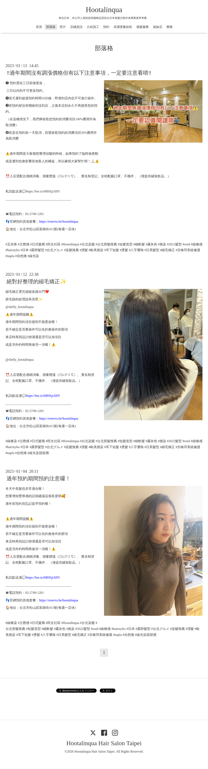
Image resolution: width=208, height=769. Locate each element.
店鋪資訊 (76, 27)
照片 (63, 27)
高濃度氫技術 (123, 27)
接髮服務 (142, 27)
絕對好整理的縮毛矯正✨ (36, 282)
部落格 (50, 27)
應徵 (169, 27)
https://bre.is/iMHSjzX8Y (43, 191)
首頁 (39, 27)
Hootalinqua (104, 10)
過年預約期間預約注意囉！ (39, 479)
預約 (106, 27)
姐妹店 (157, 27)
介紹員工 (93, 27)
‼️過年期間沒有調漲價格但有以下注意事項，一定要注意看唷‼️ (79, 73)
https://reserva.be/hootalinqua (58, 221)
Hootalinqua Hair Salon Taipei (104, 743)
